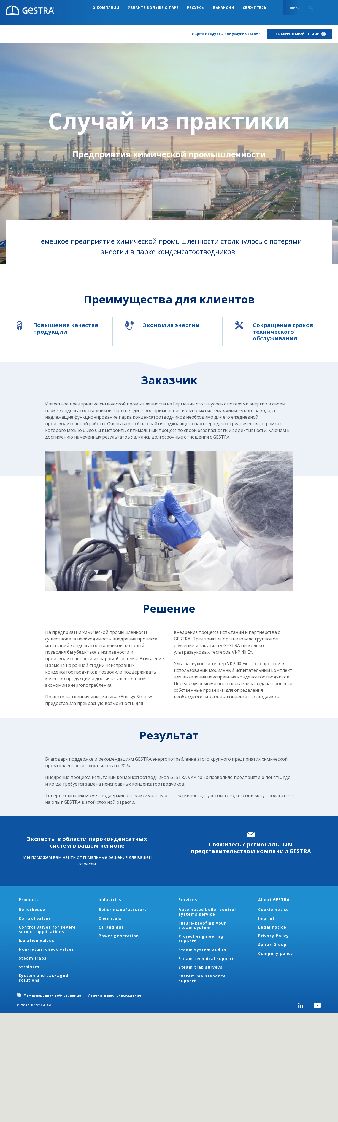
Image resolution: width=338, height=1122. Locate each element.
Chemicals (110, 918)
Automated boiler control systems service (207, 912)
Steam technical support (206, 958)
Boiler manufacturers (123, 909)
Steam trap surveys (201, 967)
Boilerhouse (32, 909)
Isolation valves (36, 940)
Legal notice (272, 927)
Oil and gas (111, 927)
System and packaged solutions (43, 978)
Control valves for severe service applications (47, 929)
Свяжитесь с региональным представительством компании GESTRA (251, 848)
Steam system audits (202, 949)
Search (311, 8)
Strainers (29, 966)
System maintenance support (202, 978)
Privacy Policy (273, 935)
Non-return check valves (46, 949)
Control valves (35, 918)
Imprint (266, 918)
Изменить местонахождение (114, 995)
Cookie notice (273, 909)
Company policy (275, 953)
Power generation (119, 935)
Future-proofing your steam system (202, 925)
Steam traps (33, 958)
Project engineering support (201, 939)
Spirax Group (272, 944)
